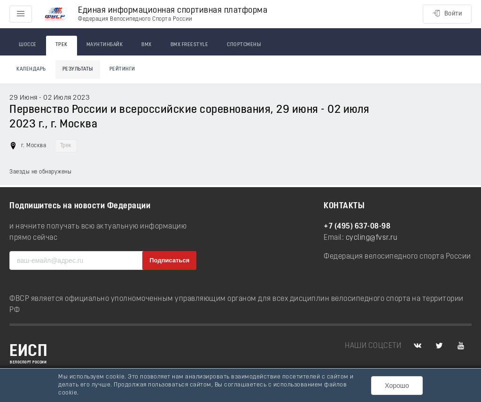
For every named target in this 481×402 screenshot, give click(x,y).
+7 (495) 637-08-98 (357, 226)
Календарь (31, 69)
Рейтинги (122, 69)
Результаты (77, 69)
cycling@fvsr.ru (372, 238)
